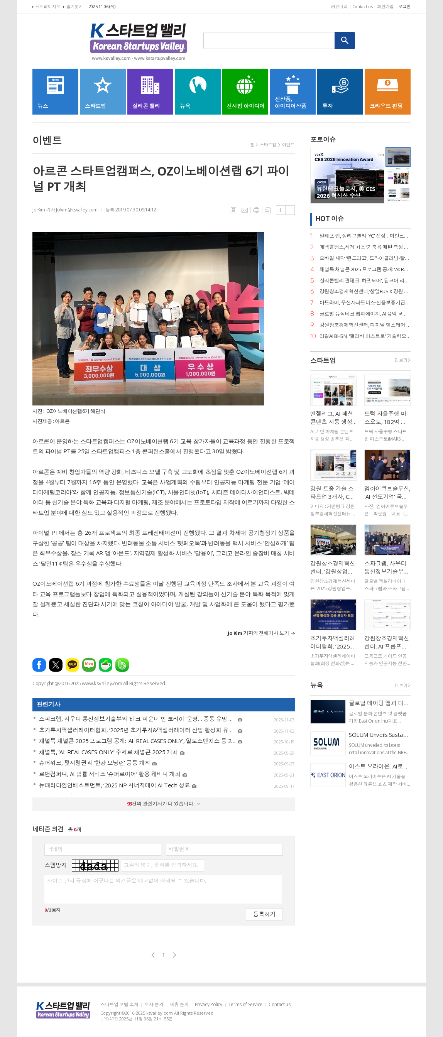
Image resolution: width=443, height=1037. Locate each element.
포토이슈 (323, 139)
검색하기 (345, 40)
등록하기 (264, 914)
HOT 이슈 (329, 218)
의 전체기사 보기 (258, 633)
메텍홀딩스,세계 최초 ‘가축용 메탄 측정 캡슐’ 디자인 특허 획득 (365, 247)
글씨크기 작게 (290, 210)
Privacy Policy (208, 1005)
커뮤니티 (339, 6)
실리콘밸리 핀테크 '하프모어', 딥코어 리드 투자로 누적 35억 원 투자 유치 (365, 280)
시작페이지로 (48, 6)
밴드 (122, 665)
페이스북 (39, 665)
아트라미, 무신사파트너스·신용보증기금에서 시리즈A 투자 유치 (365, 302)
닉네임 (55, 849)
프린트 (256, 210)
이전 (153, 955)
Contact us (362, 6)
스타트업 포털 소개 (119, 1005)
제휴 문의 (179, 1005)
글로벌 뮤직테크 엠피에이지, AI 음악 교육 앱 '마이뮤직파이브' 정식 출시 (365, 314)
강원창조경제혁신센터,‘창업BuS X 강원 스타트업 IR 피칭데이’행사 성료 (365, 291)
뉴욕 (316, 685)
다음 (174, 955)
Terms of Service (245, 1005)
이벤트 (288, 144)
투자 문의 (153, 1005)
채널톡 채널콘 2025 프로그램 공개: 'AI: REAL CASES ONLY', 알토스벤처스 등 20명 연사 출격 (365, 269)
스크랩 (268, 210)
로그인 (404, 6)
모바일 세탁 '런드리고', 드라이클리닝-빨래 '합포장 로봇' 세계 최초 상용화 (365, 258)
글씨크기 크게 (281, 210)
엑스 (56, 665)
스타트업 (268, 144)
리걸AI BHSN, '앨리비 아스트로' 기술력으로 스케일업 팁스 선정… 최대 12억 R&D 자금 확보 (365, 336)
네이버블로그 (89, 665)
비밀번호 (179, 849)
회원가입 (385, 6)
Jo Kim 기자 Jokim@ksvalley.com (65, 209)
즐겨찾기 (74, 6)
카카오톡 (72, 665)
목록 (233, 210)
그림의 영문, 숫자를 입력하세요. (160, 865)
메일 (245, 210)
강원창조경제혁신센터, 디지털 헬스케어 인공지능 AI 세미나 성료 (365, 325)
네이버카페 (105, 665)
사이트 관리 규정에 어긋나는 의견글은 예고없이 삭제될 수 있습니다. (126, 880)
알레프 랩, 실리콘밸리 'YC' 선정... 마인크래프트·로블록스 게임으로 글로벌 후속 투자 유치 (365, 236)
